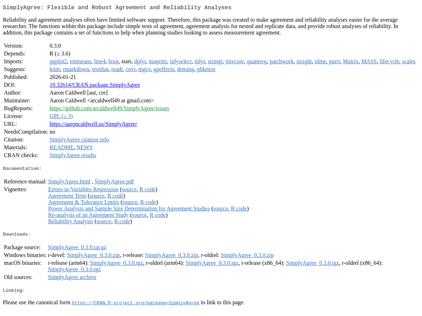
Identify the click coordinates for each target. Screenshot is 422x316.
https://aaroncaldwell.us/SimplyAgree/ (93, 125)
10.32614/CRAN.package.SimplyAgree (94, 86)
